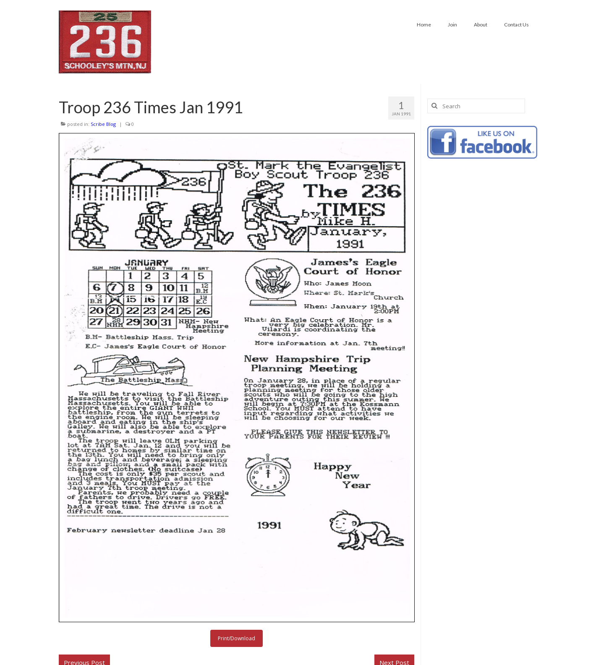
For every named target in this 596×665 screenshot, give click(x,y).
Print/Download (236, 638)
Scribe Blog (103, 124)
